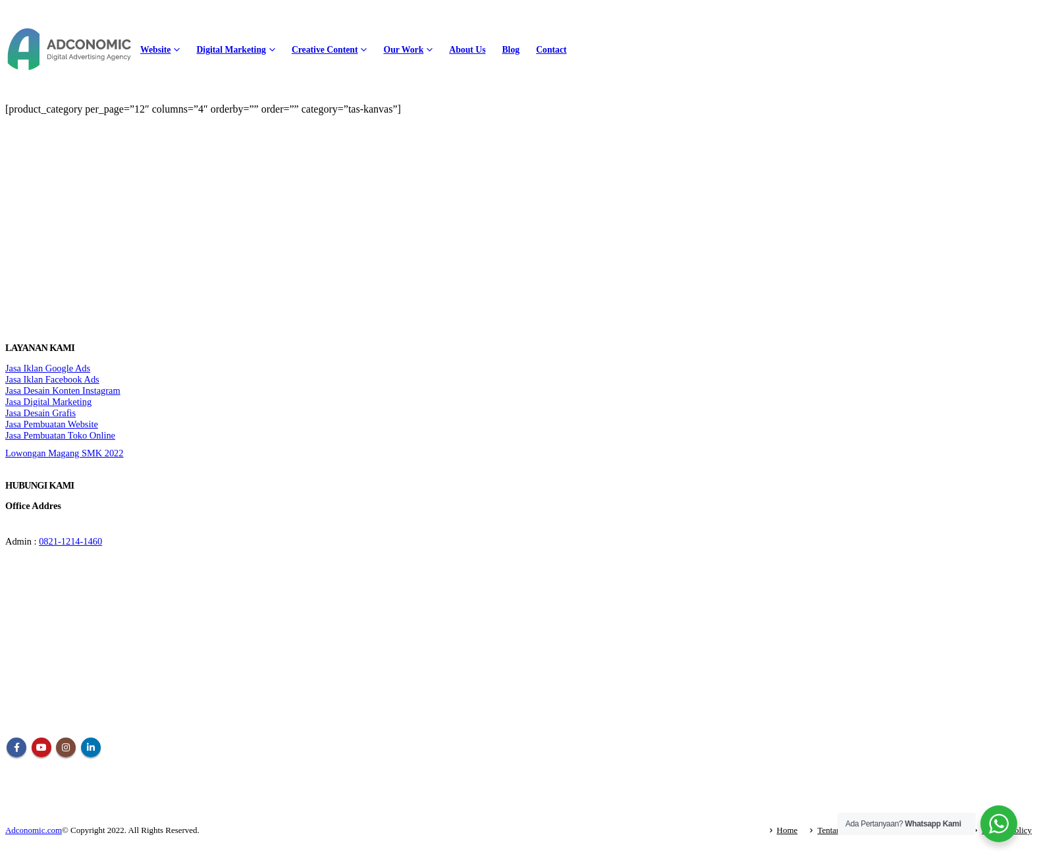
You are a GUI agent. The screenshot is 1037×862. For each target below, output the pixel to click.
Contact (551, 50)
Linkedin (91, 747)
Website (155, 50)
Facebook (16, 747)
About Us (467, 50)
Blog (510, 50)
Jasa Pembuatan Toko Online (60, 435)
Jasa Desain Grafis (40, 413)
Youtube (41, 747)
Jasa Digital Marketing (48, 401)
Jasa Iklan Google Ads (47, 368)
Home (787, 830)
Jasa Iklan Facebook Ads (52, 379)
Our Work (403, 50)
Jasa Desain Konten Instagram (62, 390)
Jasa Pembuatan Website (51, 424)
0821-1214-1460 (70, 541)
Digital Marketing (230, 50)
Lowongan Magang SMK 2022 (64, 453)
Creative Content (325, 50)
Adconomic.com (33, 830)
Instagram (66, 747)
